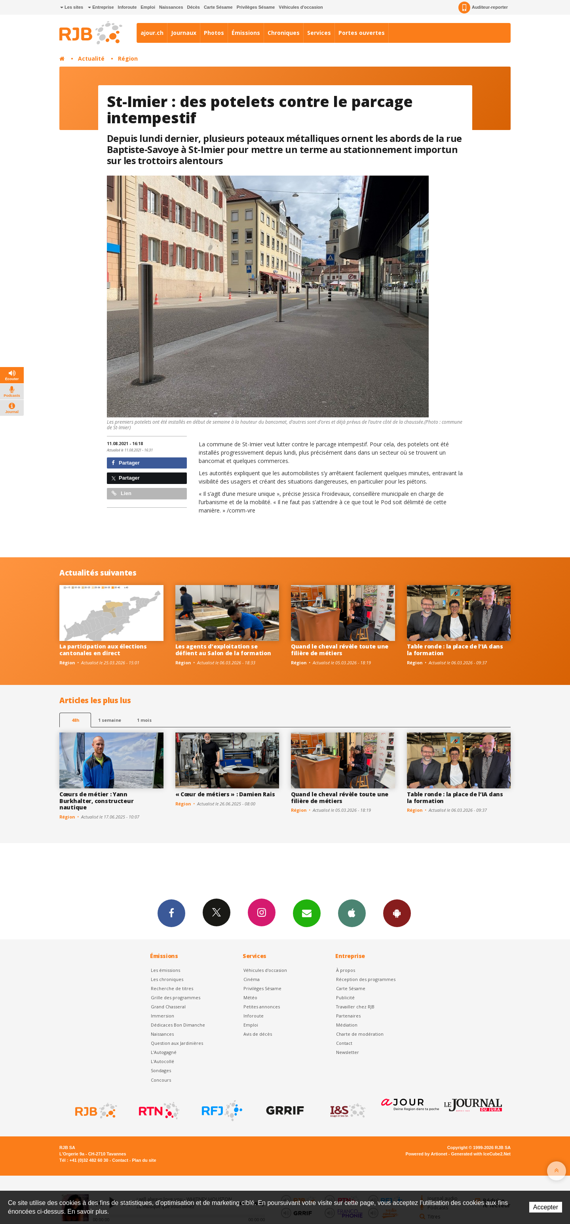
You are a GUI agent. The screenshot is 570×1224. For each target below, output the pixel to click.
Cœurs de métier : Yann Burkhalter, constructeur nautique (96, 800)
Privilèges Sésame (256, 7)
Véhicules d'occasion (301, 7)
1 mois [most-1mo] (144, 720)
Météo (250, 997)
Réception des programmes (365, 979)
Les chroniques (167, 979)
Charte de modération (360, 1034)
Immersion (162, 1015)
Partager (126, 463)
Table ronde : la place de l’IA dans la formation (455, 650)
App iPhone (352, 912)
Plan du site (144, 1160)
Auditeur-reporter (483, 7)
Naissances (171, 7)
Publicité (345, 997)
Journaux (183, 32)
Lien (121, 493)
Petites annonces (261, 1006)
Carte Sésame (218, 7)
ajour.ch (152, 32)
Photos (214, 32)
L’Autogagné (164, 1052)
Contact (344, 1043)
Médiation (346, 1024)
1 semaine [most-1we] (109, 720)
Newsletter (347, 1052)
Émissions (246, 32)
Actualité (91, 58)
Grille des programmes (175, 997)
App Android (397, 912)
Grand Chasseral (168, 1006)
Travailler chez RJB (355, 1006)
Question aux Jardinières (177, 1043)
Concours (161, 1079)
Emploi (148, 7)
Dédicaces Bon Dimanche (178, 1024)
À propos (345, 970)
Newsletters (307, 912)
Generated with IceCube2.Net (481, 1153)
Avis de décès (257, 1034)
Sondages (161, 1070)
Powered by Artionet (426, 1153)
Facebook (171, 912)
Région (128, 58)
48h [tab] (75, 720)
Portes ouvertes (361, 32)
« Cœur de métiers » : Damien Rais (225, 794)
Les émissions (165, 970)
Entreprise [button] (101, 7)
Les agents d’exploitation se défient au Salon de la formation (223, 650)
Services (319, 32)
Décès (193, 7)
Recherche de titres (172, 988)
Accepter (545, 1207)
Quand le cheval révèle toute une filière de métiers (339, 650)
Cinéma (251, 979)
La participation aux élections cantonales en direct (103, 650)
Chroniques (284, 32)
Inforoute (127, 7)
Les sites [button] (71, 7)
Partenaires (348, 1015)
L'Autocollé (162, 1061)
